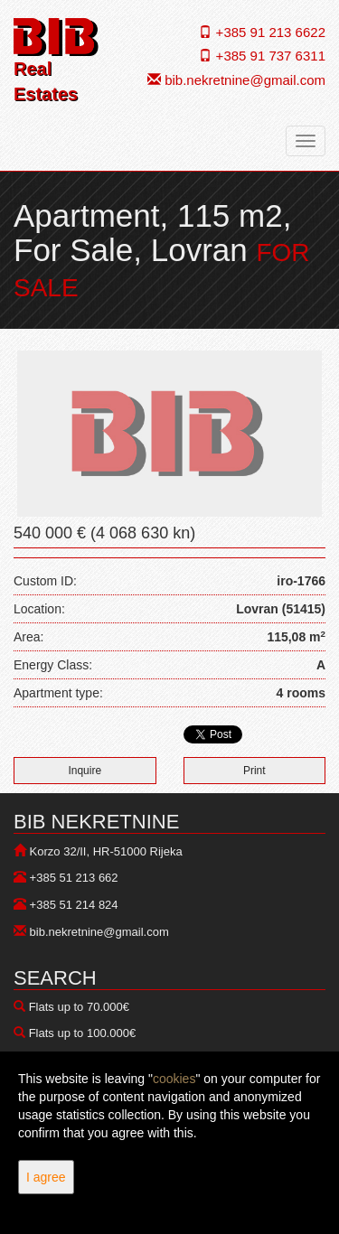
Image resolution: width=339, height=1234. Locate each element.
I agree (46, 1177)
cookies (174, 1078)
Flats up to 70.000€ (79, 1007)
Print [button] (254, 770)
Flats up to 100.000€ (83, 1033)
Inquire (84, 770)
